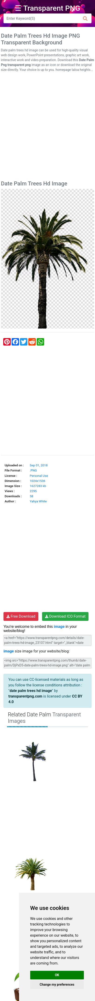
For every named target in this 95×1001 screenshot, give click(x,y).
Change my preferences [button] (57, 984)
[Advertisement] (47, 127)
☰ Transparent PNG (47, 8)
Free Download (21, 616)
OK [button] (57, 975)
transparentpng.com (25, 696)
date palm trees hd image (31, 690)
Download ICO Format (65, 616)
